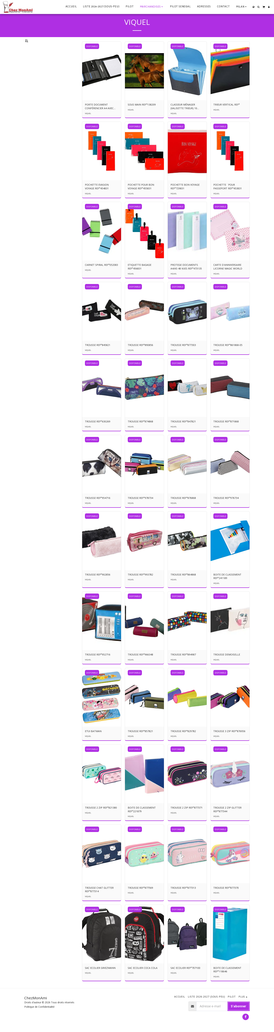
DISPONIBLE (92, 55)
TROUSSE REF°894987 (183, 664)
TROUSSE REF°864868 (183, 584)
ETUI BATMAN (93, 740)
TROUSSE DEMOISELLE (226, 664)
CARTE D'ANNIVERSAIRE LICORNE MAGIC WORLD (227, 276)
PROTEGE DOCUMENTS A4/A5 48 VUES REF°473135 (186, 276)
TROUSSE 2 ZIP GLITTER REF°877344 (227, 818)
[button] (241, 7)
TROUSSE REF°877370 (226, 897)
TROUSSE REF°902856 (97, 584)
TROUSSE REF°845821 (97, 354)
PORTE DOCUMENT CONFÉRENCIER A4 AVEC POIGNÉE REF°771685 (99, 116)
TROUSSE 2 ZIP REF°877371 (187, 817)
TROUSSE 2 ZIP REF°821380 (101, 817)
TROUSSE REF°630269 (97, 431)
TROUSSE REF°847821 (183, 431)
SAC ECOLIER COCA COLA (142, 977)
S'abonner (238, 1015)
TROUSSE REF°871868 (226, 431)
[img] (101, 80)
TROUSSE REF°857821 (140, 740)
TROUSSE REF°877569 (140, 897)
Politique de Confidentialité (39, 1016)
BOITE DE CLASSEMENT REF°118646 (227, 979)
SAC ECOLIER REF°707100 (185, 977)
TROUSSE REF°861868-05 (227, 354)
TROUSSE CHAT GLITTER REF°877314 (99, 899)
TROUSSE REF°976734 (226, 507)
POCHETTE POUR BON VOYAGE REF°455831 (141, 195)
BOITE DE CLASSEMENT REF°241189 (227, 585)
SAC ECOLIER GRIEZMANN (100, 977)
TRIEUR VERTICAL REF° (226, 114)
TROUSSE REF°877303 (183, 354)
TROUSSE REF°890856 (140, 354)
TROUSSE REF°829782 (183, 740)
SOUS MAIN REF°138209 (142, 114)
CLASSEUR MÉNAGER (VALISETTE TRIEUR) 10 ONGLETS (184, 116)
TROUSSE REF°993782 (140, 584)
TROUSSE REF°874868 (140, 431)
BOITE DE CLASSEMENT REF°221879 (142, 818)
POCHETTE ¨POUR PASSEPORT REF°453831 (227, 195)
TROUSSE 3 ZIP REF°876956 (229, 740)
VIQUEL (88, 123)
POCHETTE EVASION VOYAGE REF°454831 (97, 195)
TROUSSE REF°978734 (140, 507)
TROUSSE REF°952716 (97, 664)
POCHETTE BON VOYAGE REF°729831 (185, 195)
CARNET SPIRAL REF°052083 (101, 274)
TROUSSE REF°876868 (183, 507)
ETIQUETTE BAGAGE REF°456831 (139, 276)
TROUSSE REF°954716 (97, 507)
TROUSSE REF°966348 (140, 664)
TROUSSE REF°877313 (183, 897)
